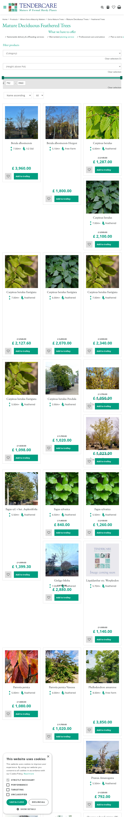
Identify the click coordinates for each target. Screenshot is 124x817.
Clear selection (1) (113, 58)
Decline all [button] (38, 802)
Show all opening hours (77, 760)
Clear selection (114, 71)
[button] (27, 809)
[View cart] (119, 7)
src (102, 7)
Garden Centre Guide (77, 812)
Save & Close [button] (17, 802)
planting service (67, 36)
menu (4, 7)
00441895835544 (73, 794)
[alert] (27, 783)
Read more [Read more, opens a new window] (29, 773)
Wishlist (8, 166)
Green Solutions (55, 812)
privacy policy (99, 812)
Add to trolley (26, 166)
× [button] (48, 756)
